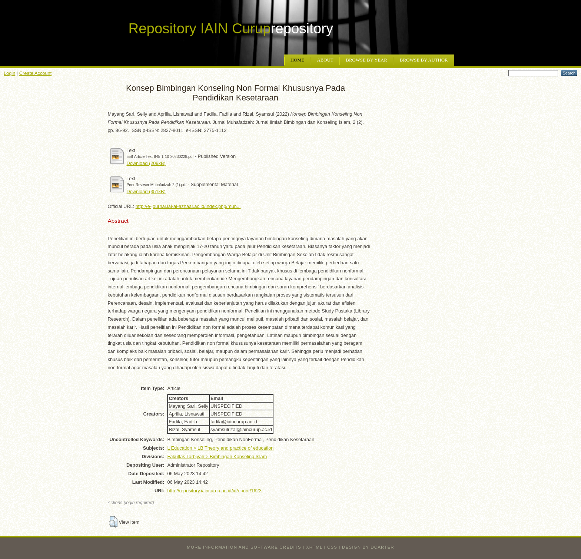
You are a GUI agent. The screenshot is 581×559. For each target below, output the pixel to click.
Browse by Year (366, 60)
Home (297, 60)
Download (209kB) (146, 163)
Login (9, 73)
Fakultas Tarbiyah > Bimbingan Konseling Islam (217, 456)
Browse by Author (424, 60)
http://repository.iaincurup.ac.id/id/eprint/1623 (214, 490)
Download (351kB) (146, 191)
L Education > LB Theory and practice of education (220, 448)
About (325, 60)
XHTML (314, 547)
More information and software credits (244, 547)
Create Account (35, 73)
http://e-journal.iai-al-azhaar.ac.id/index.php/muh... (188, 206)
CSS (332, 547)
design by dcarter (368, 547)
